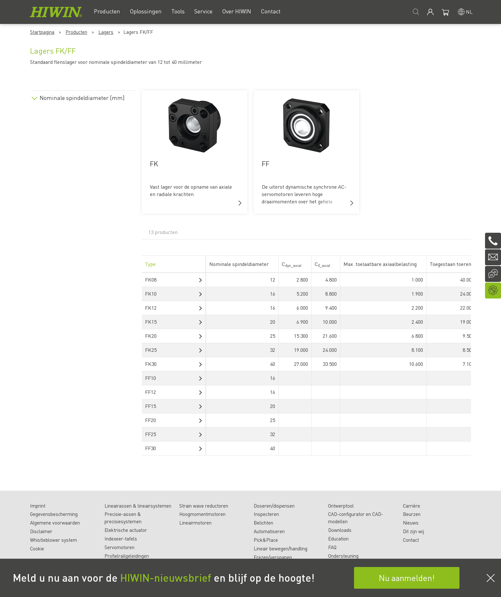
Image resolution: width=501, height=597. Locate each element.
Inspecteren (266, 514)
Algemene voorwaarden (55, 522)
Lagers (105, 32)
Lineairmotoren (195, 522)
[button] (240, 203)
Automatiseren (269, 531)
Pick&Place (266, 540)
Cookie (37, 548)
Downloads (339, 530)
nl (469, 11)
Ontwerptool (341, 506)
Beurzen (411, 514)
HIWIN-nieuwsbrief (165, 577)
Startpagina (42, 32)
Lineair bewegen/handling (280, 548)
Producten (76, 32)
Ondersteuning (343, 556)
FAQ (332, 547)
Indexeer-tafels (120, 538)
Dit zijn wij (413, 531)
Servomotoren (119, 547)
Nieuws (411, 522)
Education (338, 538)
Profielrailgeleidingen (126, 556)
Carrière (411, 506)
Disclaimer (41, 531)
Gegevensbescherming (54, 514)
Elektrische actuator (125, 530)
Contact (411, 540)
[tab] (82, 96)
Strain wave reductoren (203, 506)
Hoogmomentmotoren (202, 514)
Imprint (37, 506)
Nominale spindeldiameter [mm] (82, 97)
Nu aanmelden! (407, 577)
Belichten (263, 522)
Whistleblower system (53, 540)
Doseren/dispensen (274, 506)
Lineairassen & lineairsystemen (137, 506)
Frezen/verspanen (273, 557)
